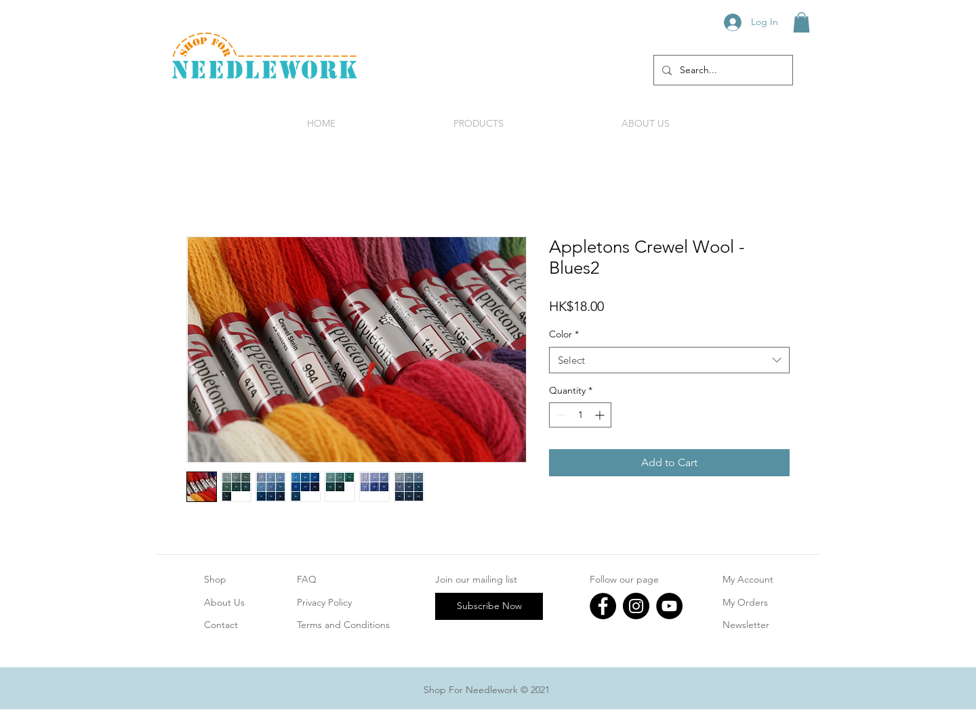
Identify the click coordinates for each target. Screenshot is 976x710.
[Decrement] (559, 415)
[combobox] (669, 360)
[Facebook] (603, 606)
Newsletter (746, 625)
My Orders (745, 602)
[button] (801, 22)
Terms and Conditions (343, 625)
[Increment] (600, 415)
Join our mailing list (476, 579)
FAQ (307, 579)
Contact (221, 625)
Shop (215, 579)
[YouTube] (669, 606)
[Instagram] (636, 606)
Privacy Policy (324, 602)
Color (564, 334)
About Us (224, 602)
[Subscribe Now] (489, 606)
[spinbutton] (580, 415)
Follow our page (624, 579)
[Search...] (722, 70)
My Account (748, 579)
